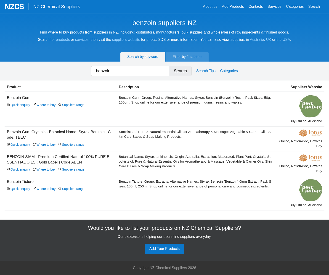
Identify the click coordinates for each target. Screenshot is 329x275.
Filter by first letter (187, 57)
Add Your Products (164, 249)
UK (268, 40)
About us (210, 6)
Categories (295, 6)
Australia (257, 40)
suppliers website (126, 40)
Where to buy (44, 105)
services (82, 40)
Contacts (255, 6)
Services (274, 6)
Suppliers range (71, 105)
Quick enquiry (18, 105)
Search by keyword (142, 57)
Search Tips (205, 71)
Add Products (233, 6)
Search (314, 6)
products (63, 40)
